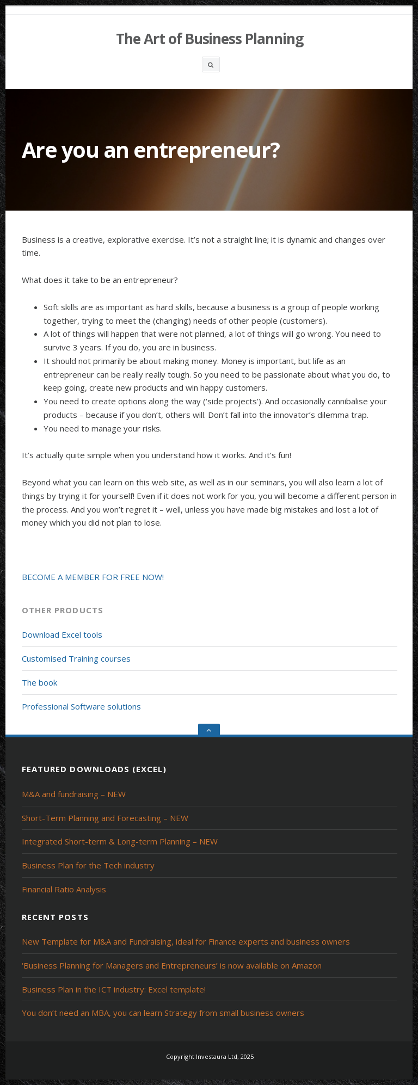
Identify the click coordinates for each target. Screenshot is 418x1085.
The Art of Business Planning (209, 38)
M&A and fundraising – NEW (74, 793)
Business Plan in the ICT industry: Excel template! (114, 989)
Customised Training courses (76, 658)
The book (39, 682)
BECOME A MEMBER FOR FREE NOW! (93, 576)
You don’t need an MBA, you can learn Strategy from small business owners (163, 1012)
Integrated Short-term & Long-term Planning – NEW (120, 841)
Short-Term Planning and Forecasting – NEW (105, 817)
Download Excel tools (62, 634)
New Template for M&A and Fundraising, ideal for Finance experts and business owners (186, 941)
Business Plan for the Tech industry (88, 865)
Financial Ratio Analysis (64, 889)
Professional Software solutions (81, 706)
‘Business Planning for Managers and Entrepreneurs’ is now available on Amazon (172, 965)
